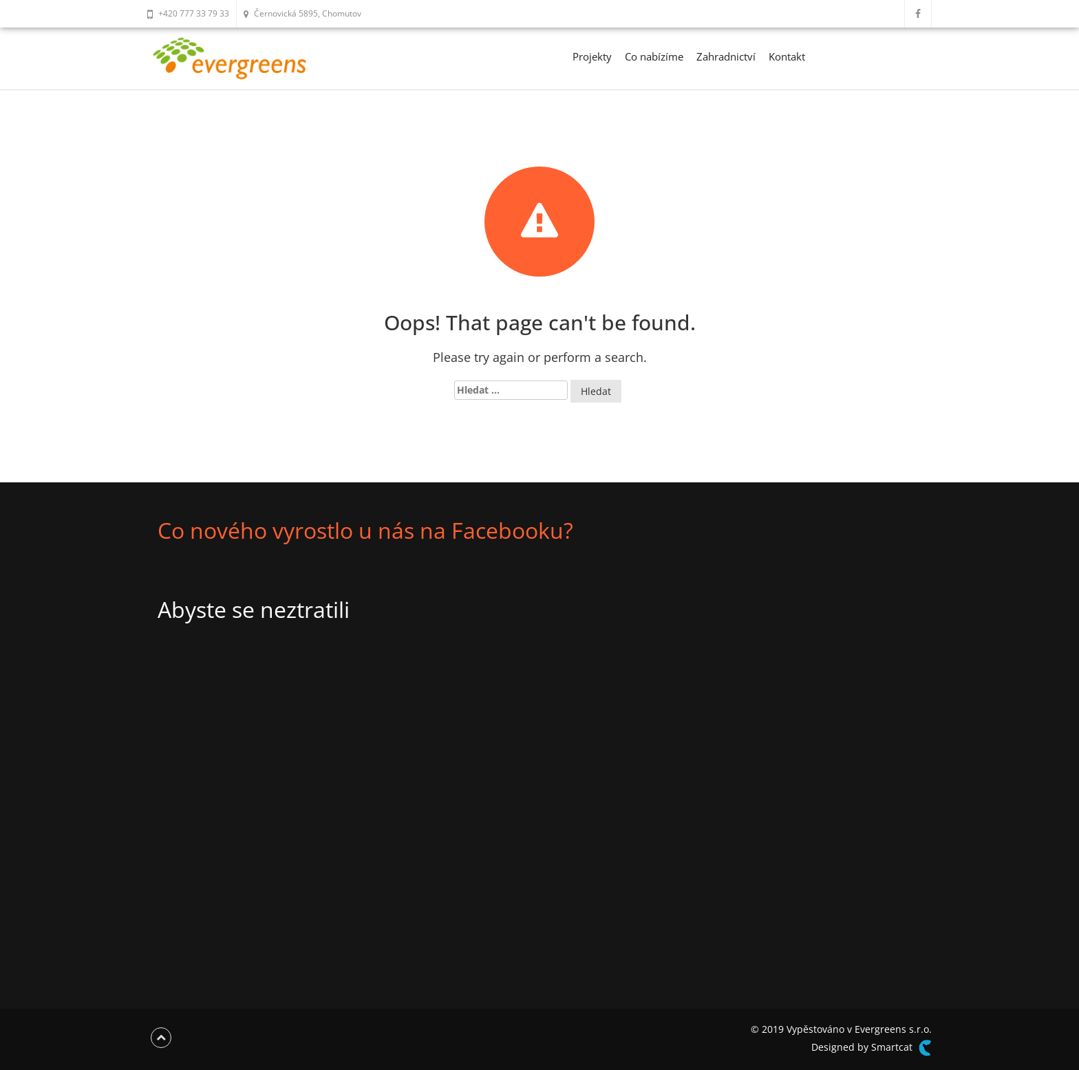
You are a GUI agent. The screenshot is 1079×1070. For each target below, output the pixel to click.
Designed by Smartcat (871, 1048)
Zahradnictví (726, 56)
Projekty (592, 56)
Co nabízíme (654, 56)
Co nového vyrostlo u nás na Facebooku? (365, 530)
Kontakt (787, 56)
